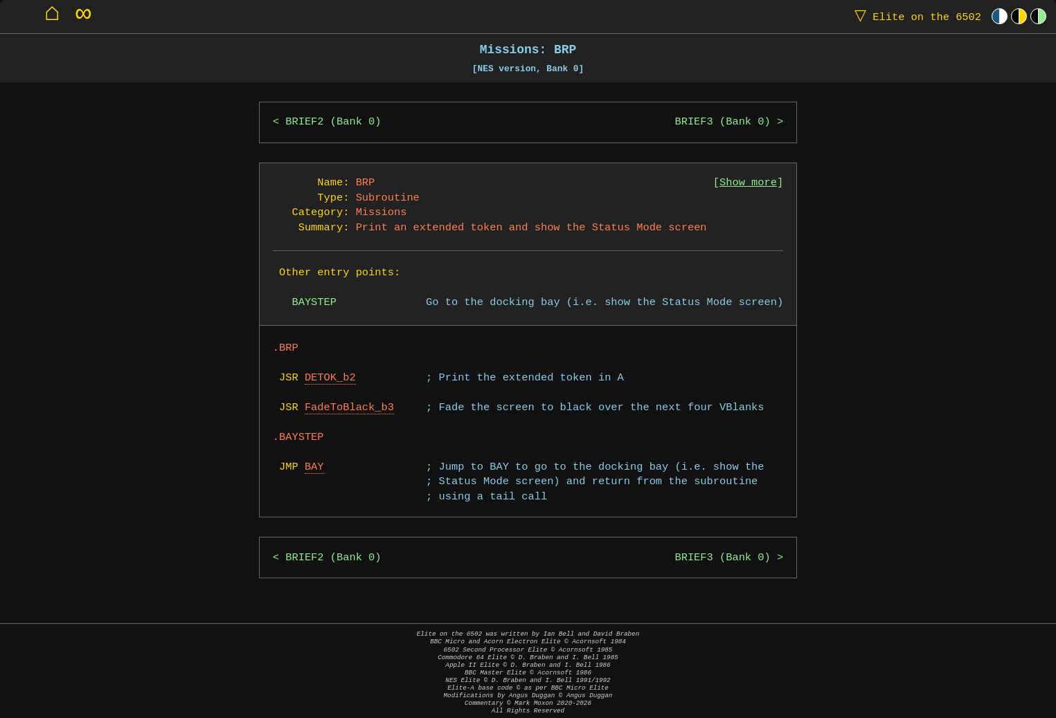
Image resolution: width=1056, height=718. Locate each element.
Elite (914, 16)
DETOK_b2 (330, 378)
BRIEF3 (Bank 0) (722, 122)
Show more (748, 183)
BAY (314, 467)
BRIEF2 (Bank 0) (333, 122)
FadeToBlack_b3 (349, 408)
